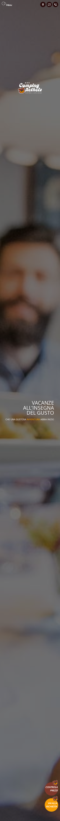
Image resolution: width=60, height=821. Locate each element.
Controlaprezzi (51, 789)
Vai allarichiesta (51, 805)
